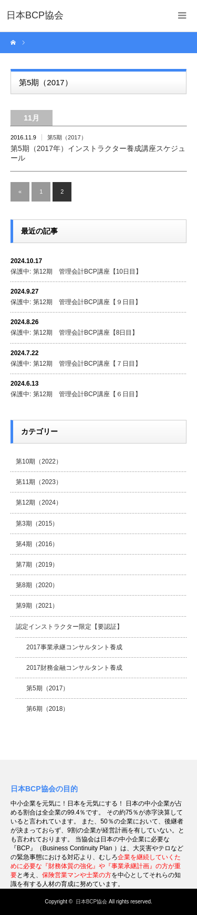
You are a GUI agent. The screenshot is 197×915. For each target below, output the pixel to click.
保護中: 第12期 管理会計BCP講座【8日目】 (74, 332)
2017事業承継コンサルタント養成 (74, 647)
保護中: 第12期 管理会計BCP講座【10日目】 (76, 271)
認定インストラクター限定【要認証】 (69, 626)
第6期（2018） (47, 708)
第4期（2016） (37, 544)
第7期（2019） (37, 564)
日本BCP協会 (92, 901)
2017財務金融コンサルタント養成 (74, 667)
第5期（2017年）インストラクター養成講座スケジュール (98, 153)
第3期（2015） (37, 523)
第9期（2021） (37, 605)
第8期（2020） (37, 585)
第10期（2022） (39, 461)
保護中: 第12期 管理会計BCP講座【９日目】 (76, 302)
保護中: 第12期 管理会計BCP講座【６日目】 (76, 394)
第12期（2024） (39, 502)
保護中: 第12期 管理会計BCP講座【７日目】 (76, 363)
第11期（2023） (39, 482)
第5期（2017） (67, 137)
